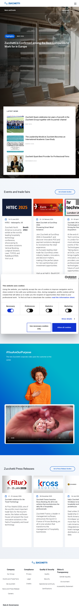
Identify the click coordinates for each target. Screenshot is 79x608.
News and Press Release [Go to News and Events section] (10, 589)
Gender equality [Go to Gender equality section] (65, 577)
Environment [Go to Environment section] (65, 582)
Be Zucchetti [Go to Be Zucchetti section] (10, 584)
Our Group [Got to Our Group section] (10, 574)
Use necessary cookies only (39, 327)
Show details (67, 319)
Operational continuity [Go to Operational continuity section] (47, 584)
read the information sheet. (63, 297)
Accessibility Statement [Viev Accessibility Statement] (65, 586)
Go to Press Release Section (63, 469)
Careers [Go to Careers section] (10, 593)
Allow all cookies (64, 327)
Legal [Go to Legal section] (29, 579)
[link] (17, 265)
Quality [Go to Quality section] (47, 574)
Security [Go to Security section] (47, 579)
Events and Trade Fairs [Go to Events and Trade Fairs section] (11, 579)
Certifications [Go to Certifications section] (47, 589)
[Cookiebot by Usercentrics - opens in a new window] (66, 277)
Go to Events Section (65, 192)
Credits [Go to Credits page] (28, 584)
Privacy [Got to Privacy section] (28, 574)
